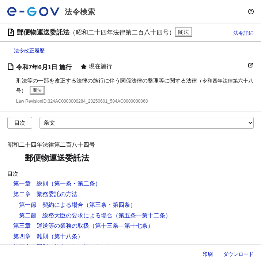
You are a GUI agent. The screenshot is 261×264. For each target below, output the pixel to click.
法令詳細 (243, 33)
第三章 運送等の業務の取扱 (51, 226)
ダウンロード (238, 254)
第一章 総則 (30, 183)
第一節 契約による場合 (51, 205)
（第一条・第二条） (74, 183)
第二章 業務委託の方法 (45, 194)
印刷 (208, 254)
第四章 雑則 (30, 236)
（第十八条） (65, 236)
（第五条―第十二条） (142, 215)
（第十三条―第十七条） (121, 226)
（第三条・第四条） (109, 205)
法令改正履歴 (29, 51)
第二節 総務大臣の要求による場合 (66, 215)
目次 (19, 123)
